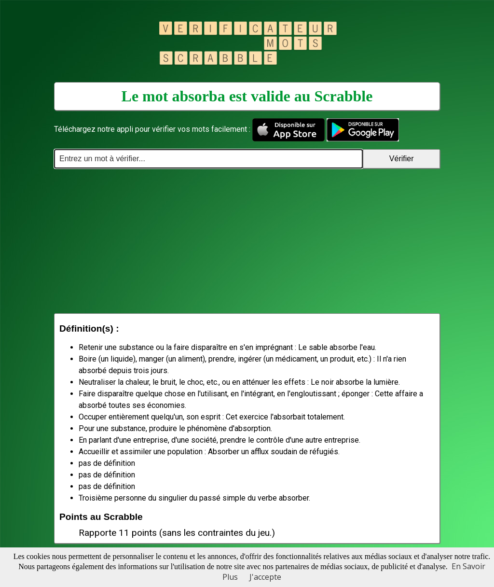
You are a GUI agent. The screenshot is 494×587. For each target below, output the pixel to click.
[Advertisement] (247, 240)
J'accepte (265, 577)
